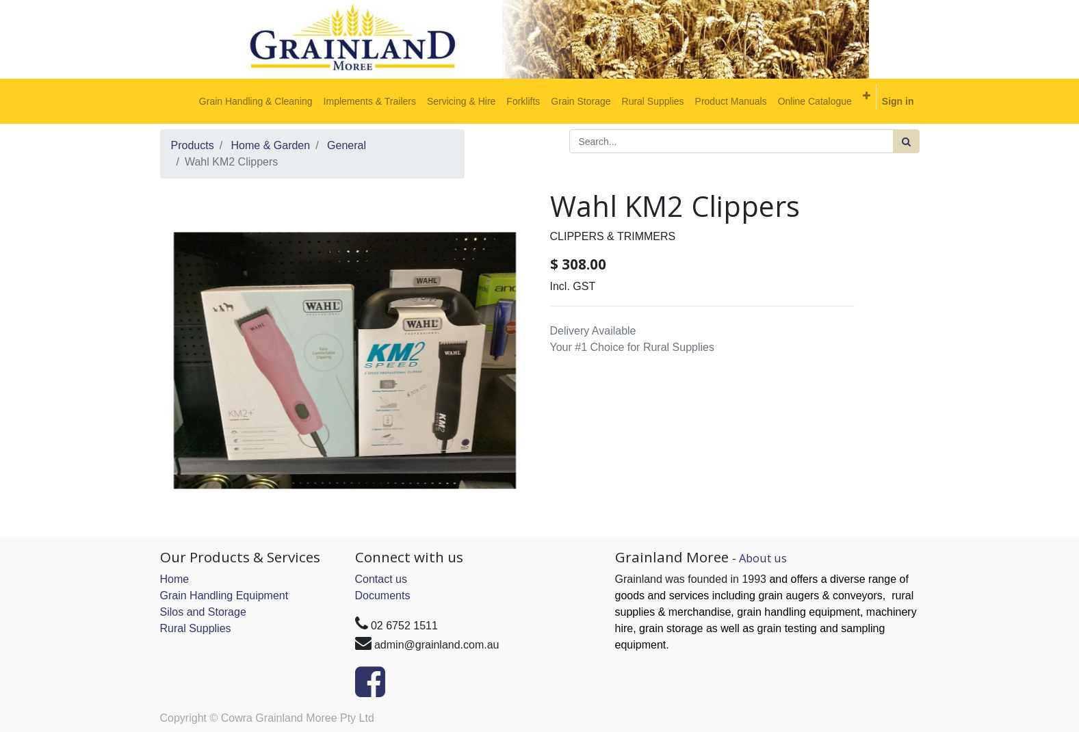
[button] (866, 95)
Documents (383, 595)
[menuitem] (256, 101)
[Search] (906, 141)
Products (192, 145)
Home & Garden (271, 145)
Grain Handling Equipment (224, 595)
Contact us (381, 579)
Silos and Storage (203, 612)
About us (763, 558)
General (346, 145)
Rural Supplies (195, 628)
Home (175, 579)
